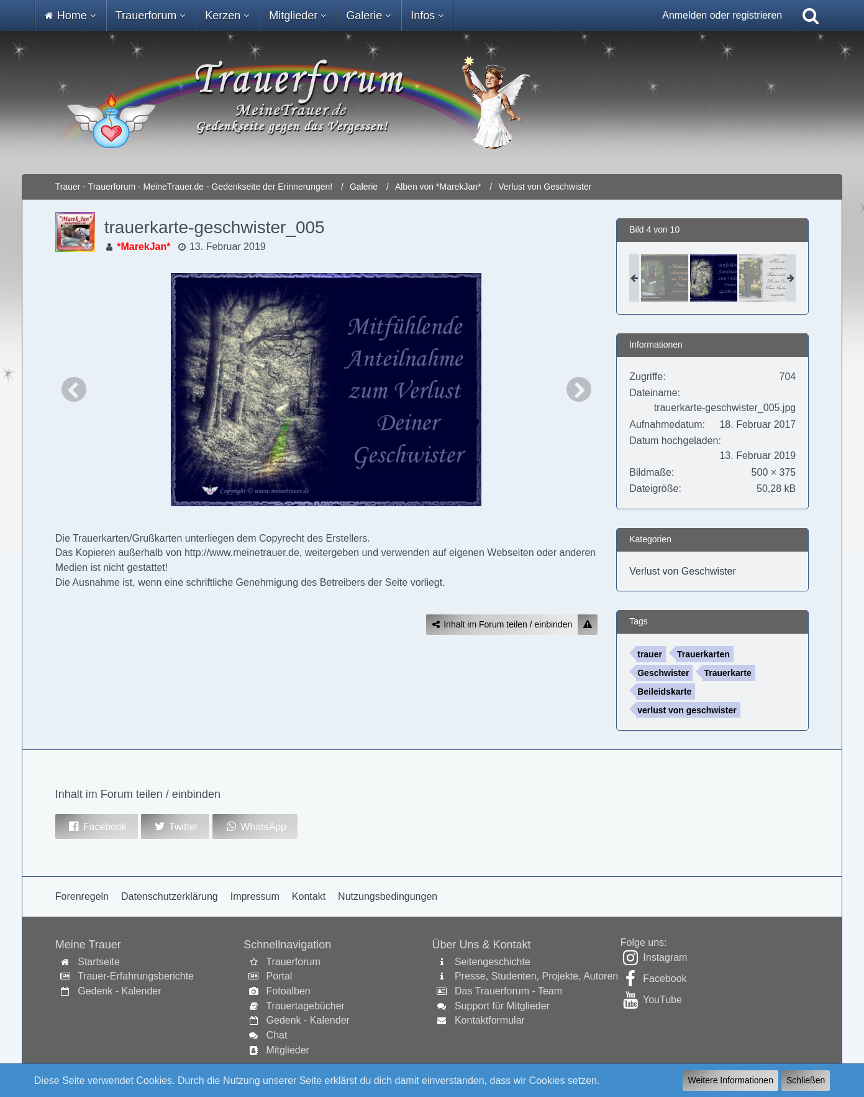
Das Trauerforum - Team (508, 991)
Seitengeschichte (492, 961)
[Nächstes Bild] (578, 389)
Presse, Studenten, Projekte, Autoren (536, 976)
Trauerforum (293, 961)
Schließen (805, 1080)
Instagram (665, 957)
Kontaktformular (490, 1020)
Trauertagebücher (305, 1006)
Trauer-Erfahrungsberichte (136, 976)
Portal (279, 976)
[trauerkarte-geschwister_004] (762, 278)
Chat (277, 1035)
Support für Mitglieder (502, 1006)
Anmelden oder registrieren (722, 15)
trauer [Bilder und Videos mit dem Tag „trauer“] (649, 654)
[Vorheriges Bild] (73, 389)
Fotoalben (288, 991)
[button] (96, 826)
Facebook (664, 978)
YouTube (662, 999)
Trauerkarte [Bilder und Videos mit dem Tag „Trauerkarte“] (727, 673)
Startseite (99, 961)
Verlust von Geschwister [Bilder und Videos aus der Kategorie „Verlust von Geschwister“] (682, 571)
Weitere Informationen (730, 1080)
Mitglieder (287, 1050)
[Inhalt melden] (588, 624)
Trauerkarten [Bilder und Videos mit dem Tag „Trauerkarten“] (703, 654)
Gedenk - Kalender (119, 991)
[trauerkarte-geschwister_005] (713, 278)
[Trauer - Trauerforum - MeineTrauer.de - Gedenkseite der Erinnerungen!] (432, 102)
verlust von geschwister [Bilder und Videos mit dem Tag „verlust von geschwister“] (687, 710)
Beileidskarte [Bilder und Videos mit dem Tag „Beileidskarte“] (664, 692)
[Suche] (810, 15)
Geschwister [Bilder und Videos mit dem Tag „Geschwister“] (663, 673)
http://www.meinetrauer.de (241, 552)
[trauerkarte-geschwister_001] (664, 278)
